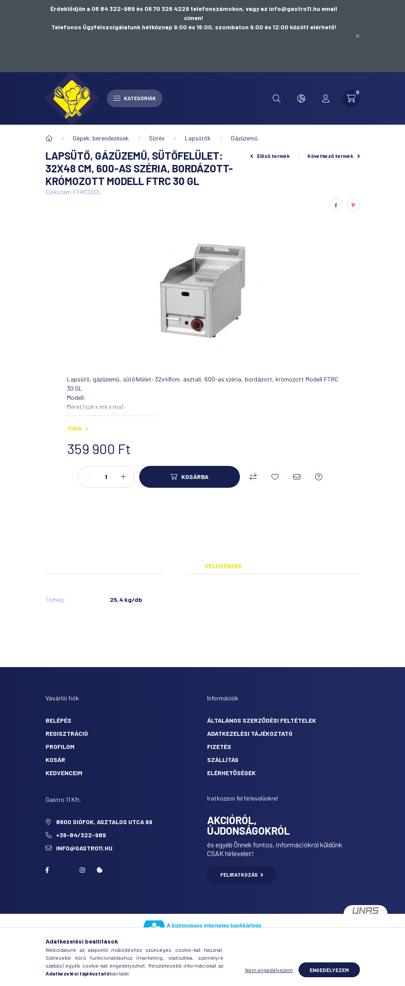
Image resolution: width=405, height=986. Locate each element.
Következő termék (333, 156)
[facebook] (335, 205)
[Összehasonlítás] (253, 477)
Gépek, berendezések (101, 138)
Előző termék (270, 156)
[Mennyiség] (106, 476)
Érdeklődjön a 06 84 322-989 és (97, 8)
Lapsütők (198, 138)
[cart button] (351, 98)
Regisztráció (67, 733)
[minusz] (89, 476)
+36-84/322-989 (81, 835)
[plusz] (123, 476)
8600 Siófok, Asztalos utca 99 (104, 821)
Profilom (60, 746)
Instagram (82, 870)
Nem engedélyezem (269, 970)
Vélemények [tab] (223, 566)
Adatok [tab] (174, 566)
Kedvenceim (64, 772)
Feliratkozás (242, 874)
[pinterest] (353, 205)
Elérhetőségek (231, 772)
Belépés (58, 720)
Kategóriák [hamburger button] (134, 98)
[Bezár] (357, 35)
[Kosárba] (189, 477)
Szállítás (223, 759)
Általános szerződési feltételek (261, 720)
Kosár (55, 759)
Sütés (157, 138)
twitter (65, 870)
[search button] (276, 98)
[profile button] (326, 98)
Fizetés (219, 746)
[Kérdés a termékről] (319, 477)
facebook (47, 870)
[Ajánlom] (297, 477)
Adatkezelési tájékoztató (249, 733)
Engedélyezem (329, 970)
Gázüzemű (244, 138)
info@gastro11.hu (84, 848)
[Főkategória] (49, 138)
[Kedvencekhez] (275, 477)
